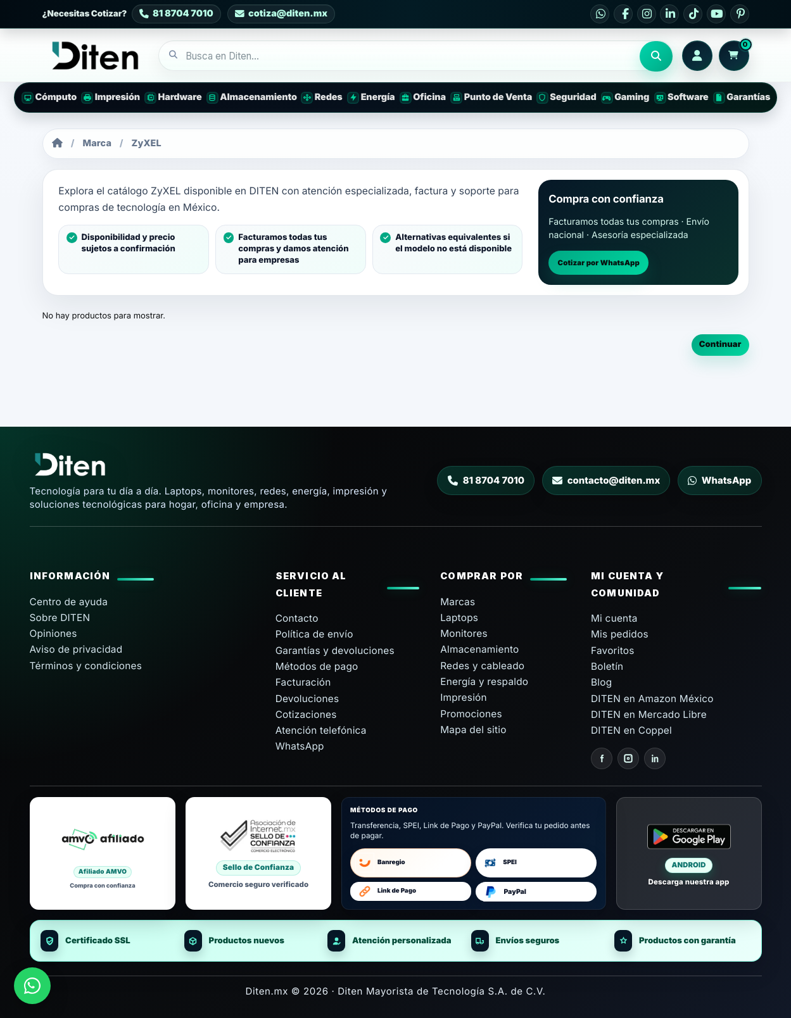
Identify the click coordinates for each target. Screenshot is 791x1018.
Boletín (607, 666)
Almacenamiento (479, 649)
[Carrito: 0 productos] (734, 56)
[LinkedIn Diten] (655, 758)
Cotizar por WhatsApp (599, 262)
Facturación (303, 682)
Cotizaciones (306, 714)
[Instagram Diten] (628, 758)
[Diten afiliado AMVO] (102, 853)
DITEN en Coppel (631, 730)
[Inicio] (57, 143)
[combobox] (399, 56)
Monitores (464, 633)
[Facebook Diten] (601, 758)
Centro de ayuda (69, 602)
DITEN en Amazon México (652, 699)
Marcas (457, 602)
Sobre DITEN (60, 618)
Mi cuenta (614, 618)
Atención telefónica (321, 730)
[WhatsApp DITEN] (599, 13)
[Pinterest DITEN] (739, 13)
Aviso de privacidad (76, 649)
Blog (601, 682)
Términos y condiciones (86, 666)
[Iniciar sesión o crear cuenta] (697, 56)
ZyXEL (146, 143)
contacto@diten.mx (606, 480)
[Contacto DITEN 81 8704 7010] (176, 13)
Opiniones (53, 633)
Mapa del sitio (473, 730)
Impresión (463, 697)
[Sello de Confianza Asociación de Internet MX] (258, 853)
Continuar (720, 344)
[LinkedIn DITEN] (669, 13)
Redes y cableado (482, 666)
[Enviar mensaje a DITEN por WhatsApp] (32, 985)
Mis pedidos (620, 634)
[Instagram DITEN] (646, 13)
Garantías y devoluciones (335, 650)
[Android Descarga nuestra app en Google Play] (689, 853)
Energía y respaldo (484, 682)
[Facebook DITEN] (623, 13)
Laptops (459, 618)
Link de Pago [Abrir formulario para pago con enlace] (385, 891)
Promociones (471, 714)
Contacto (297, 618)
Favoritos (613, 650)
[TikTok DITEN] (692, 13)
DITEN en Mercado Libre (649, 714)
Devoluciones (307, 699)
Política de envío (314, 634)
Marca (97, 143)
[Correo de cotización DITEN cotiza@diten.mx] (280, 13)
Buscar (656, 56)
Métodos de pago (316, 666)
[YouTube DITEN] (716, 13)
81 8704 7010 (486, 480)
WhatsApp (719, 480)
